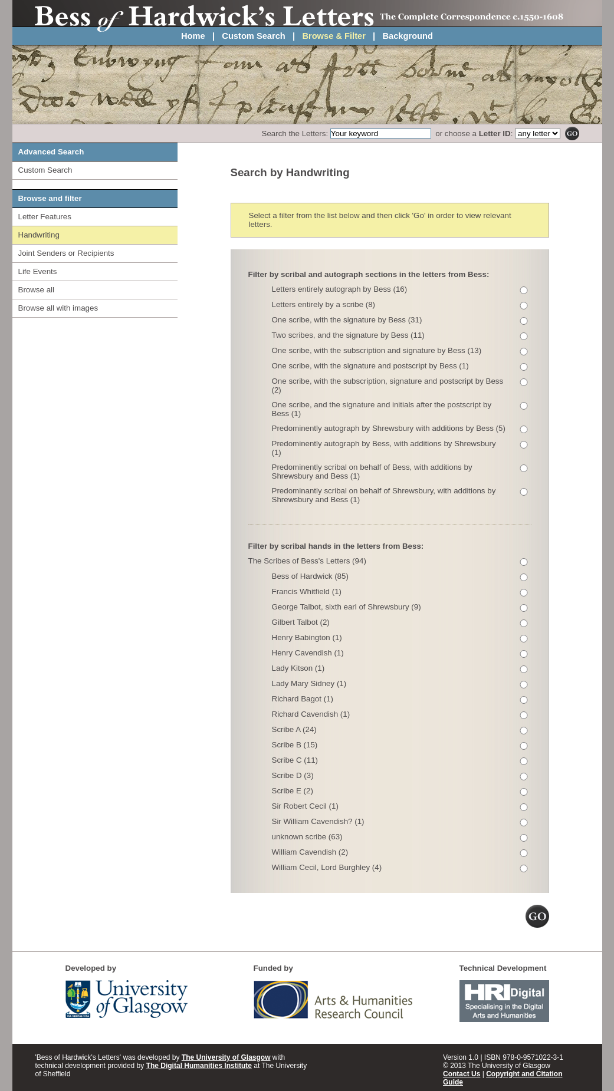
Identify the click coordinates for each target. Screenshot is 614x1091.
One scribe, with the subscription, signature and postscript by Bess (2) (388, 385)
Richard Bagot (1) (302, 698)
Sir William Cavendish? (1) (318, 821)
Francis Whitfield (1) (307, 591)
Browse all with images (58, 308)
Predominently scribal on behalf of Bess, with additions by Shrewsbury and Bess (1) (372, 471)
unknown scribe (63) (307, 836)
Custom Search (253, 36)
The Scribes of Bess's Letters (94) (307, 560)
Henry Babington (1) (307, 637)
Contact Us (461, 1074)
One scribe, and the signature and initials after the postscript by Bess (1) (382, 409)
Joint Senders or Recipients (66, 253)
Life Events (37, 271)
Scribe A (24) (294, 729)
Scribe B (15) (295, 744)
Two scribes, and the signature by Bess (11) (348, 335)
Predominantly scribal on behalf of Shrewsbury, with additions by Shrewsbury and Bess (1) (384, 495)
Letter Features (44, 216)
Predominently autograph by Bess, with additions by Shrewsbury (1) (384, 448)
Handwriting (39, 234)
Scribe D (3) (293, 775)
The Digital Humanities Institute (199, 1066)
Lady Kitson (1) (298, 668)
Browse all (36, 289)
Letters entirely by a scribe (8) (324, 304)
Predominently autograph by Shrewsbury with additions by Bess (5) (388, 428)
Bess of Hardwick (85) (310, 576)
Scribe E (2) (292, 790)
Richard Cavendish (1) (311, 714)
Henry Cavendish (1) (308, 652)
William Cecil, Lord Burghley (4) (327, 867)
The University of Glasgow (226, 1057)
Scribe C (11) (295, 760)
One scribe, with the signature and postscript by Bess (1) (370, 365)
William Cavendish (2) (310, 852)
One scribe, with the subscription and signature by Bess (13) (377, 350)
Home (193, 36)
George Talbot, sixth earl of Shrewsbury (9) (346, 606)
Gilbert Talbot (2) (301, 622)
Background (407, 36)
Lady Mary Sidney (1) (309, 683)
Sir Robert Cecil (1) (305, 806)
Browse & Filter (334, 36)
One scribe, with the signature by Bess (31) (347, 319)
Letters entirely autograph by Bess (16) (340, 289)
